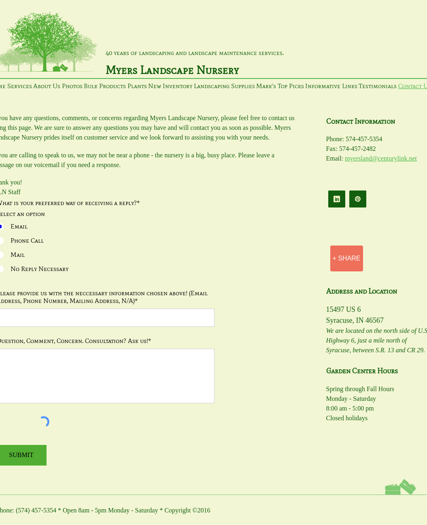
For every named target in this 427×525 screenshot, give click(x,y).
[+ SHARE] (346, 258)
